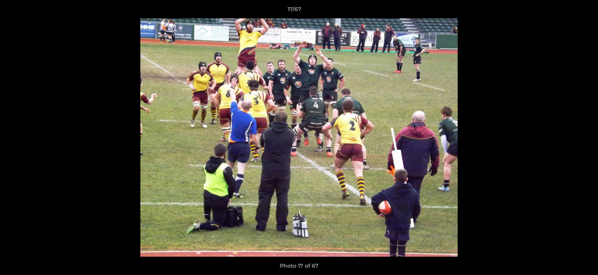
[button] (566, 11)
